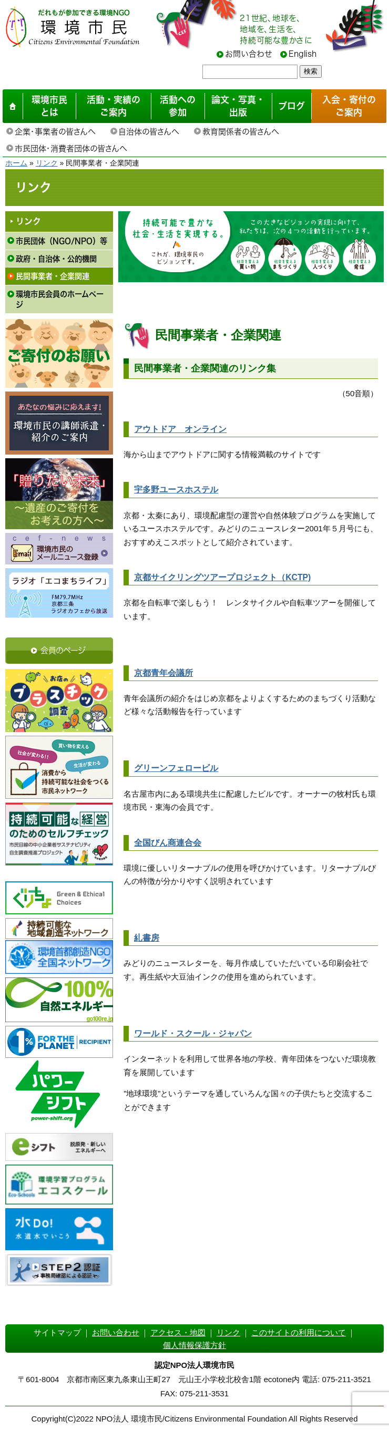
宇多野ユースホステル (176, 489)
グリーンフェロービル (176, 768)
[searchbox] (250, 72)
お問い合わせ (248, 54)
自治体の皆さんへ (149, 132)
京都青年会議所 (163, 672)
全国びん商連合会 (167, 842)
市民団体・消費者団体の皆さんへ (71, 148)
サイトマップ (57, 1332)
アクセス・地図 (178, 1332)
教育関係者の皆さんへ (240, 132)
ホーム (16, 163)
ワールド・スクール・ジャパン (193, 1033)
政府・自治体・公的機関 (56, 259)
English (302, 54)
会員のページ (63, 650)
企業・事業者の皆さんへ (55, 132)
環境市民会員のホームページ (60, 299)
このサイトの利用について (298, 1332)
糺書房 (146, 937)
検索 (311, 71)
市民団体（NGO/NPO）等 (61, 241)
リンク (47, 163)
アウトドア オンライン (180, 429)
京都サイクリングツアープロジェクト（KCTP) (222, 577)
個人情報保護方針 (194, 1345)
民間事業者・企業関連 (52, 276)
